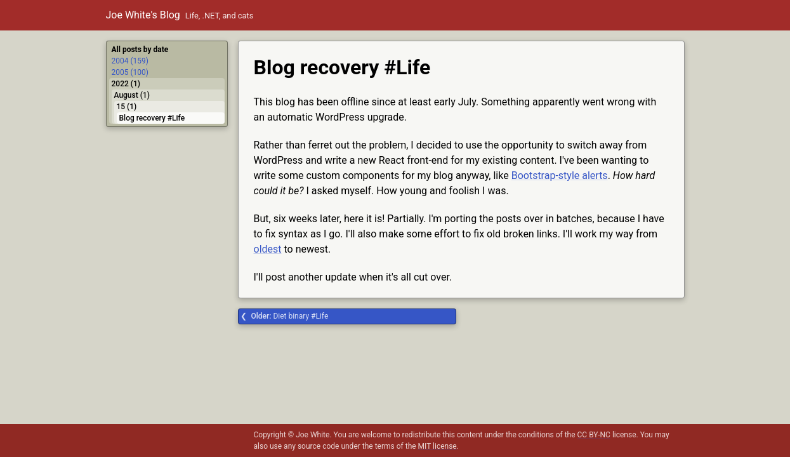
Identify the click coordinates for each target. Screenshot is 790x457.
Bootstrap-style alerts (559, 175)
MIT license (437, 446)
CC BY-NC (593, 434)
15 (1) (127, 106)
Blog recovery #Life (152, 118)
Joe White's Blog (143, 15)
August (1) (132, 95)
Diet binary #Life (290, 316)
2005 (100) (130, 72)
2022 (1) (126, 83)
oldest (268, 249)
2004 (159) (130, 60)
